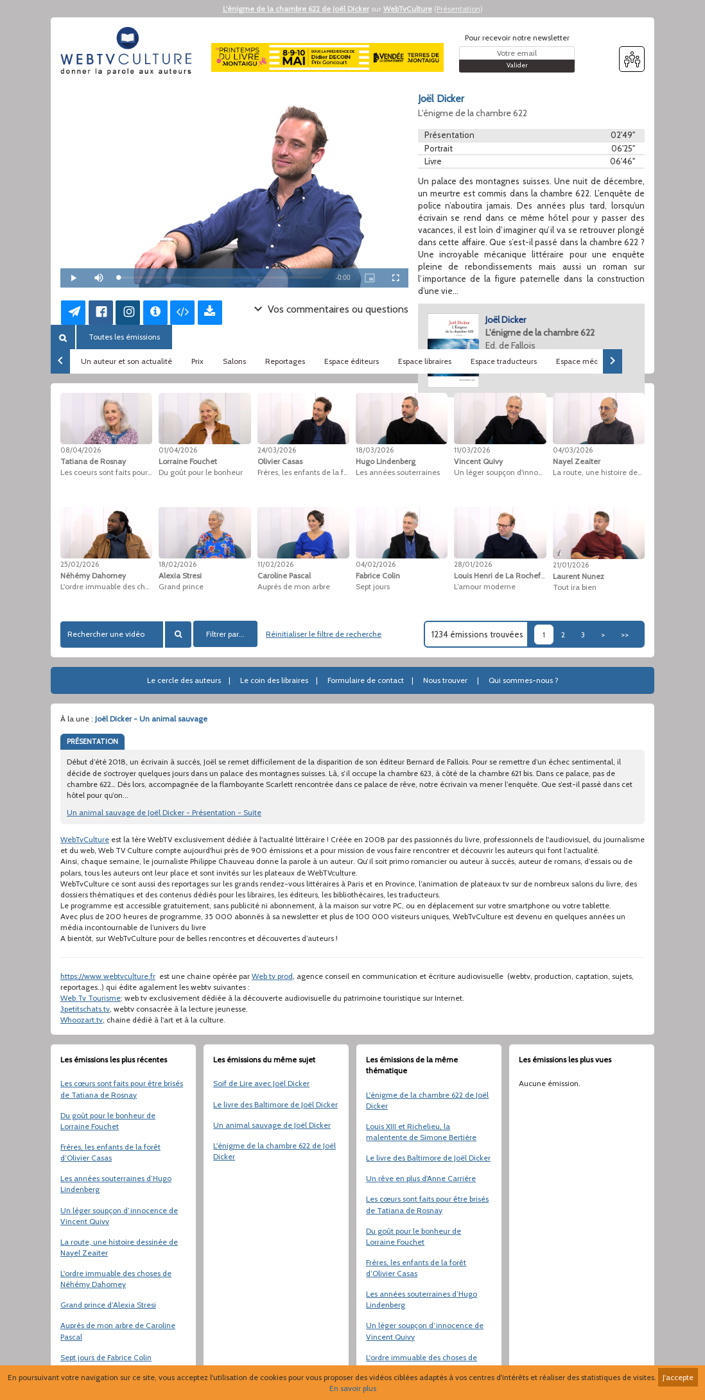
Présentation (458, 8)
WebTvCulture (407, 8)
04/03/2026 (573, 449)
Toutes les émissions (124, 336)
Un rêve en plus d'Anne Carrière (421, 1178)
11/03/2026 (472, 449)
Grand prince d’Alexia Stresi (108, 1304)
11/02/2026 (275, 564)
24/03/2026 (276, 449)
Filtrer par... (225, 634)
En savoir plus (352, 1388)
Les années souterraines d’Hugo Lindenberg (115, 1183)
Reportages (285, 361)
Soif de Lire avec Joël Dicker (261, 1083)
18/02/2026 (177, 564)
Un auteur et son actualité (126, 361)
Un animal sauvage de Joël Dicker (272, 1125)
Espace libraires (424, 361)
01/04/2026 (178, 449)
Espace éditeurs (351, 361)
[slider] (220, 278)
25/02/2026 (79, 564)
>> (625, 634)
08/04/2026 (80, 449)
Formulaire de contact (365, 680)
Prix (197, 361)
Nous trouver (445, 680)
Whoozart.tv (81, 1019)
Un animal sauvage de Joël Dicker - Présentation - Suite (164, 812)
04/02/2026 (376, 564)
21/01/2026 (571, 564)
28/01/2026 (473, 564)
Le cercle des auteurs (184, 680)
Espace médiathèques (594, 361)
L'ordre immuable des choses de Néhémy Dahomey (115, 1278)
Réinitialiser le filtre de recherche (323, 634)
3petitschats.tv (85, 1009)
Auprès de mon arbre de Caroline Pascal (117, 1330)
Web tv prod (272, 976)
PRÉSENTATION (92, 741)
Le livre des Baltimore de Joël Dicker (275, 1104)
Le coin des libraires (274, 680)
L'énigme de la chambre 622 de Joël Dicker (296, 8)
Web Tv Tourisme (90, 998)
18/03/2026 (375, 449)
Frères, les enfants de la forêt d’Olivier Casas (110, 1152)
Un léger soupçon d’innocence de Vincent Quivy (119, 1216)
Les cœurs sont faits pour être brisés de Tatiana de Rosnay (121, 1088)
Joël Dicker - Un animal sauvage (151, 718)
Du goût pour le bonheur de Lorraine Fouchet (107, 1120)
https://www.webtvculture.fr (107, 976)
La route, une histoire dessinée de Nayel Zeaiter (119, 1247)
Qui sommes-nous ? (524, 680)
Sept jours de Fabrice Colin (106, 1357)
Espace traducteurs (504, 361)
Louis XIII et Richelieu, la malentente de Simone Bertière (421, 1131)
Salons (234, 361)
